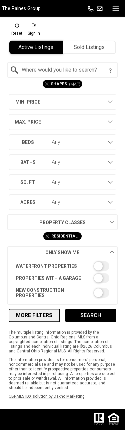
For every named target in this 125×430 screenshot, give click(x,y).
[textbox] (66, 70)
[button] (16, 31)
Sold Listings (89, 47)
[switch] (62, 266)
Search (90, 315)
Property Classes (46, 222)
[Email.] (100, 8)
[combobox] (62, 70)
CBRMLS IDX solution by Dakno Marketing (47, 396)
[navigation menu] (115, 8)
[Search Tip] (110, 71)
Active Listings (35, 47)
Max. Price (28, 122)
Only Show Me (79, 252)
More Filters (34, 315)
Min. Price (27, 102)
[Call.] (91, 8)
